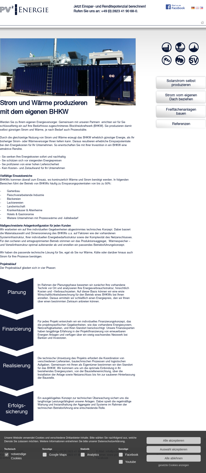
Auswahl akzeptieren (173, 449)
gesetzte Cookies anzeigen (173, 465)
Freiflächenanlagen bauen (181, 111)
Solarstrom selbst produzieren (181, 82)
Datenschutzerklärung (111, 441)
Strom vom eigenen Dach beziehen (181, 97)
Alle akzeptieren (173, 440)
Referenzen (181, 124)
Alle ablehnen (174, 458)
